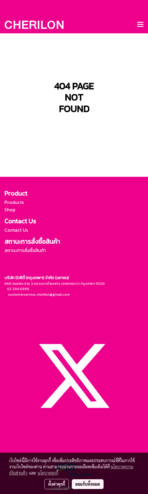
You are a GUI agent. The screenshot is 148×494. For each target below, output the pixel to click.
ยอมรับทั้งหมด (87, 484)
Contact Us (16, 229)
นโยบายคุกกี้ (48, 472)
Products (14, 202)
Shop (9, 209)
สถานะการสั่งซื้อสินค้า (25, 250)
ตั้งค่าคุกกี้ (56, 484)
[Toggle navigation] (140, 24)
